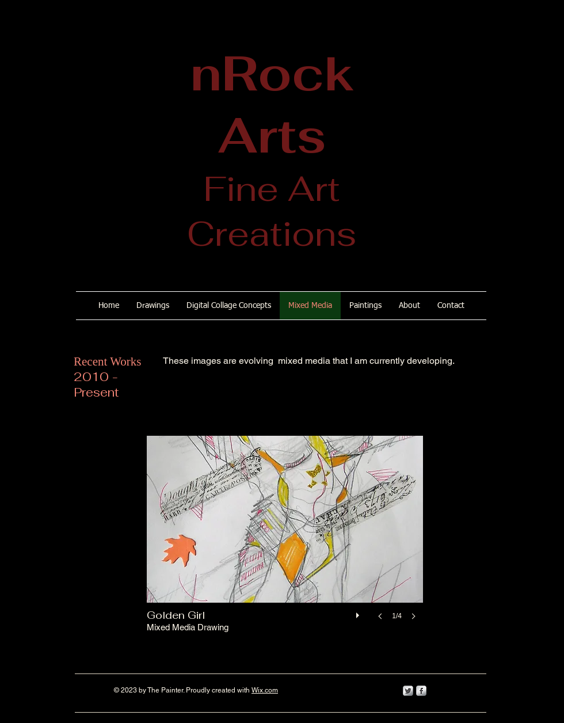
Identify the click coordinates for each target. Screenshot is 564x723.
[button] (285, 539)
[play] (359, 612)
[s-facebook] (421, 691)
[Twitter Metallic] (408, 691)
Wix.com (264, 690)
